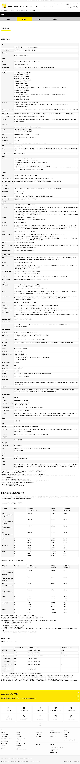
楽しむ (37, 6)
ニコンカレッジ (38, 734)
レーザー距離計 (4, 745)
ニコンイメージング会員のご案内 (70, 739)
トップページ (1, 10)
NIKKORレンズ (4, 739)
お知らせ (18, 732)
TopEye (51, 738)
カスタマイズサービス (21, 743)
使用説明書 (19, 745)
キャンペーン (44, 6)
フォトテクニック (39, 732)
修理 (17, 741)
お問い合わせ (19, 736)
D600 (30, 10)
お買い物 (52, 6)
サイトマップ (32, 761)
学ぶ (27, 6)
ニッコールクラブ (53, 736)
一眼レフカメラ (11, 10)
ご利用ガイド (52, 750)
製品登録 (18, 734)
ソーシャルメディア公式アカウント (56, 732)
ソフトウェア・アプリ (5, 741)
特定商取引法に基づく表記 (54, 752)
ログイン (56, 696)
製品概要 (9, 19)
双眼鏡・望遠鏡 (4, 743)
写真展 (66, 734)
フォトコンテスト (68, 738)
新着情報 (10, 6)
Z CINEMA (3, 732)
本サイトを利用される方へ (5, 761)
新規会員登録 (71, 696)
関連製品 (56, 19)
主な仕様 (24, 19)
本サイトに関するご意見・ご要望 (23, 761)
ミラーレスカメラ (4, 734)
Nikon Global (76, 4)
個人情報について (14, 761)
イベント (51, 734)
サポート (22, 6)
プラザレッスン (38, 736)
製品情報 (16, 6)
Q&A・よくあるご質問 (21, 738)
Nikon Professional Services (22, 748)
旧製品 (2, 748)
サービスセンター (20, 739)
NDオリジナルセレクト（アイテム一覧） (57, 747)
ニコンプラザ (67, 732)
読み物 (66, 736)
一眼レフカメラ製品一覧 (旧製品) (21, 10)
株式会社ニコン (68, 4)
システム (40, 19)
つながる (32, 6)
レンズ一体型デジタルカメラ (6, 738)
